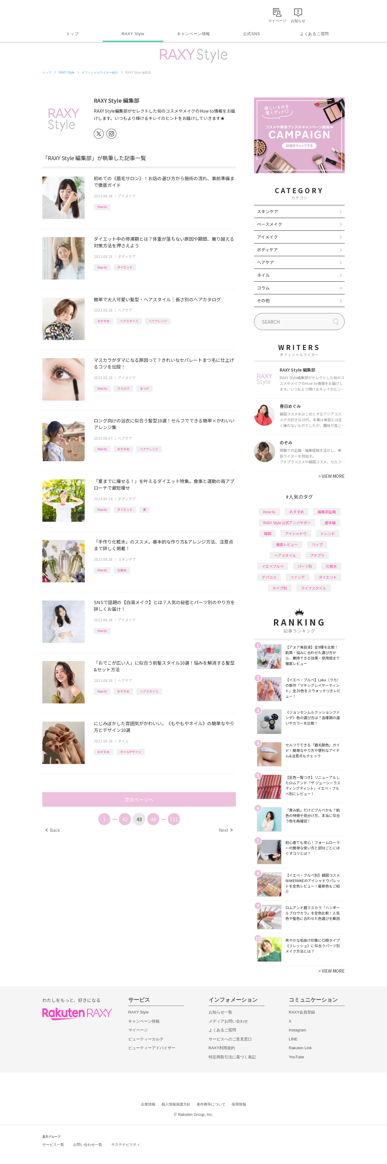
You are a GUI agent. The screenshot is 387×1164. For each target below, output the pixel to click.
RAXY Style (133, 33)
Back (53, 830)
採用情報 (239, 1104)
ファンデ (297, 577)
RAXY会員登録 (302, 1012)
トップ (72, 33)
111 (174, 819)
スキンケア (127, 559)
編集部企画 (327, 511)
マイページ (138, 1030)
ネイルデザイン (130, 751)
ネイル (123, 740)
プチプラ (317, 555)
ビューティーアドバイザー (151, 1048)
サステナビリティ (125, 1145)
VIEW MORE (331, 476)
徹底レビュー (287, 544)
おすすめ (103, 321)
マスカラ (123, 388)
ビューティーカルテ (146, 1039)
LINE (293, 1039)
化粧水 (121, 570)
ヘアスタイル (129, 321)
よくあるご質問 (314, 33)
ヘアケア (125, 309)
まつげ (144, 388)
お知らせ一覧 (220, 1012)
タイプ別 (279, 587)
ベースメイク (269, 224)
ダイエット (124, 267)
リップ (317, 544)
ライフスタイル (313, 587)
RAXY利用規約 (222, 1048)
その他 (263, 300)
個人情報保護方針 (175, 1104)
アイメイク (127, 195)
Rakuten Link (300, 1048)
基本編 (330, 522)
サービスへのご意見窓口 (230, 1039)
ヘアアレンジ (158, 321)
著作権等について (211, 1104)
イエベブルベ (273, 566)
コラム (263, 288)
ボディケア (127, 256)
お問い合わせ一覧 (87, 1145)
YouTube (296, 1057)
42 (125, 819)
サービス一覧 (53, 1145)
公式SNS (251, 33)
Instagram (297, 1030)
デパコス (269, 577)
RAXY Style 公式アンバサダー (287, 522)
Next (226, 830)
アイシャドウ (296, 533)
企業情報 (148, 1104)
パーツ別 (305, 566)
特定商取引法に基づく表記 (232, 1057)
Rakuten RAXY (69, 14)
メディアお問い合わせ (228, 1021)
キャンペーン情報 (193, 33)
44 (153, 819)
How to (102, 206)
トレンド (327, 533)
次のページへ (139, 799)
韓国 (267, 533)
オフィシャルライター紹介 (100, 72)
